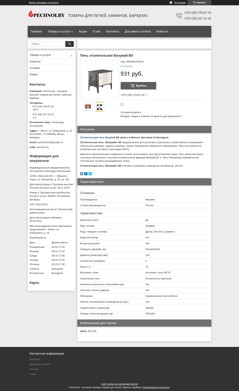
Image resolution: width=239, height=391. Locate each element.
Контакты (112, 31)
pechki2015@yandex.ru (50, 142)
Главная (36, 31)
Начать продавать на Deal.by (44, 2)
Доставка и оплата (138, 31)
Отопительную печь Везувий (97, 137)
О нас (97, 31)
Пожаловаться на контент (156, 387)
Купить (141, 85)
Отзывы (35, 67)
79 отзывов (180, 2)
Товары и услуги (59, 31)
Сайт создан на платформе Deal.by (119, 384)
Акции (83, 31)
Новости (162, 31)
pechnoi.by (43, 147)
